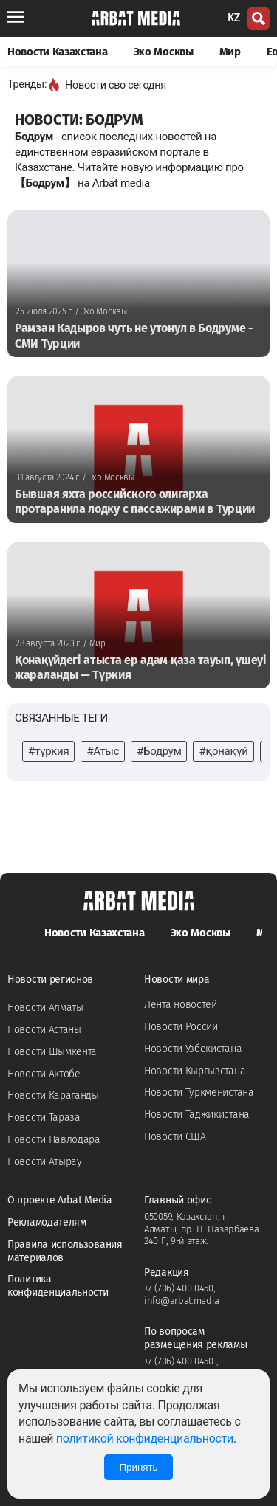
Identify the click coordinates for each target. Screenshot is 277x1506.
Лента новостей (180, 1004)
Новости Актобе (44, 1074)
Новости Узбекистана (193, 1049)
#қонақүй (223, 751)
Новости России (181, 1026)
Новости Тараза (44, 1117)
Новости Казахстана (57, 51)
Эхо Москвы (164, 51)
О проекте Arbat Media (59, 1200)
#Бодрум (159, 751)
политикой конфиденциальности (144, 1438)
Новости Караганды (53, 1095)
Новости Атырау (44, 1162)
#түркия (48, 751)
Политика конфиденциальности (58, 1286)
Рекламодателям (46, 1222)
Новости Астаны (44, 1029)
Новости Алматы (45, 1007)
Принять (138, 1467)
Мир (230, 51)
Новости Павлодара (53, 1139)
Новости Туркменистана (199, 1092)
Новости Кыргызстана (194, 1071)
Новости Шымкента (52, 1052)
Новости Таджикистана (197, 1114)
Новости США (175, 1136)
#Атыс (102, 751)
